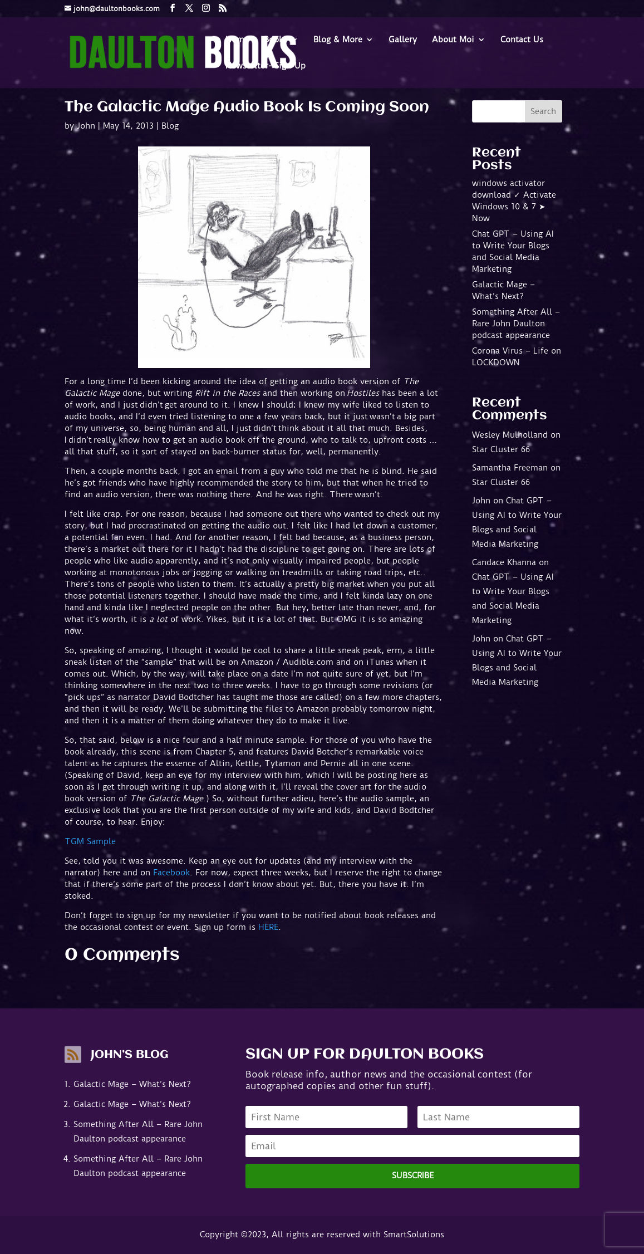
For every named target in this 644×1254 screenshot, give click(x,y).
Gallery (403, 40)
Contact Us (521, 40)
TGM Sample (90, 841)
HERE (268, 927)
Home (237, 40)
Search (543, 111)
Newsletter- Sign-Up (265, 66)
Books (275, 40)
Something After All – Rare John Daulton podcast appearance (516, 323)
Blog (170, 126)
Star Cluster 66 (501, 449)
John (86, 126)
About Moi (453, 40)
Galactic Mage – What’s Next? (132, 1084)
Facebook (171, 873)
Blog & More (337, 40)
